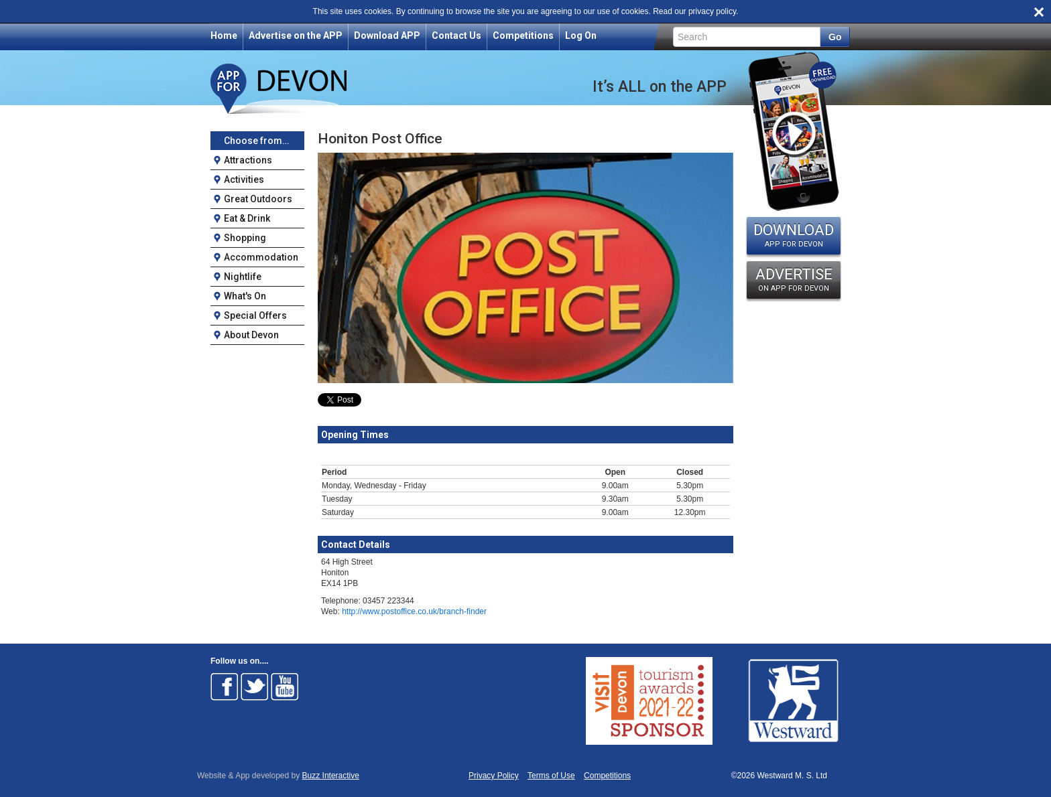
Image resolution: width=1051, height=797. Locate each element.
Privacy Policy (494, 776)
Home (223, 35)
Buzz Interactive (330, 775)
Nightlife (242, 276)
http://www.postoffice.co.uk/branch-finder (414, 611)
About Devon (251, 335)
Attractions (248, 160)
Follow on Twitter (255, 686)
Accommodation (261, 257)
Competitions (523, 35)
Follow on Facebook (224, 686)
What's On (245, 296)
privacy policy (712, 11)
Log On (581, 35)
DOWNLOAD (794, 235)
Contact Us (456, 35)
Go (834, 36)
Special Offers (255, 315)
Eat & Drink (247, 218)
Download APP (387, 35)
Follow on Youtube (285, 686)
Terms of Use (551, 776)
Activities (244, 179)
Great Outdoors (258, 199)
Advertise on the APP (296, 35)
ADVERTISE (794, 279)
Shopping (245, 237)
